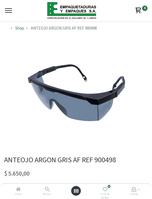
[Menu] (8, 10)
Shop (19, 28)
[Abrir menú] (76, 191)
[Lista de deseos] (105, 190)
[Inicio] (18, 190)
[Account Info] (133, 190)
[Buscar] (47, 190)
